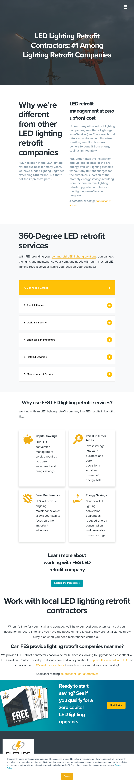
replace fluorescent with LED (109, 675)
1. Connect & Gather (36, 288)
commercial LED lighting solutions (74, 256)
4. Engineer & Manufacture (40, 341)
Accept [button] (67, 776)
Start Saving (115, 719)
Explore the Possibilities (67, 597)
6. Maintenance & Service (39, 377)
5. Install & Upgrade (36, 359)
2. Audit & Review (35, 305)
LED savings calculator (49, 680)
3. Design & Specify (36, 323)
